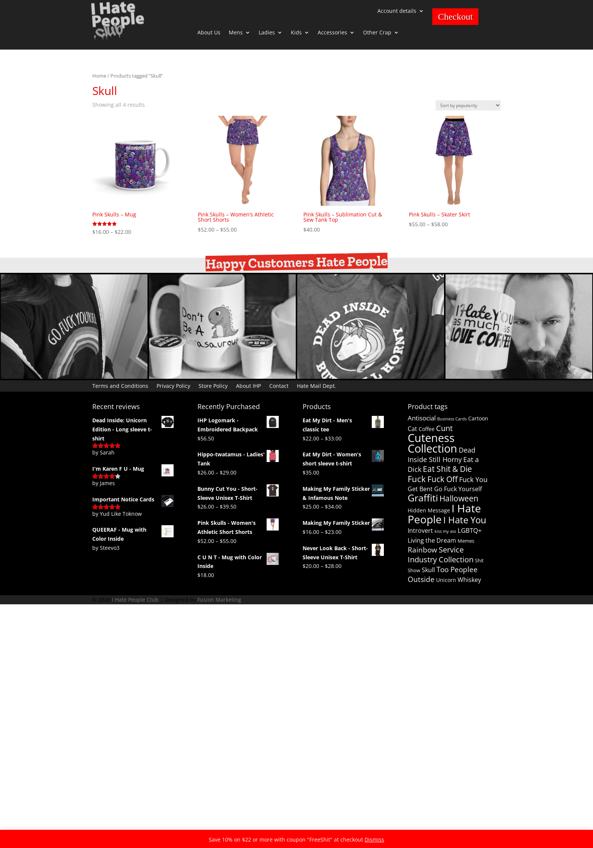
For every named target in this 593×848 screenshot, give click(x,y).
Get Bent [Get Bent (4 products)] (420, 489)
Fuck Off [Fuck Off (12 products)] (442, 479)
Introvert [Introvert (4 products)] (420, 530)
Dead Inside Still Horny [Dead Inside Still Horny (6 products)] (441, 454)
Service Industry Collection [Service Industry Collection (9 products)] (440, 555)
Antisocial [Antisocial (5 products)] (422, 418)
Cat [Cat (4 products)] (412, 429)
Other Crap (377, 33)
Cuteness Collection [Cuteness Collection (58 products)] (432, 443)
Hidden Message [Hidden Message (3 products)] (429, 510)
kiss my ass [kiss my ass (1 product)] (445, 531)
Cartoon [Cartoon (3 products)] (478, 418)
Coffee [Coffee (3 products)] (427, 429)
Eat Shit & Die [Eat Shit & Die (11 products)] (447, 469)
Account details (396, 11)
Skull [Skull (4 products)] (428, 570)
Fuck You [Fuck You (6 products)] (473, 479)
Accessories (332, 33)
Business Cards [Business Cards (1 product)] (452, 419)
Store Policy (213, 385)
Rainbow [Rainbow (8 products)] (422, 550)
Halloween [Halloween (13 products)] (458, 498)
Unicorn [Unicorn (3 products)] (446, 579)
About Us (208, 33)
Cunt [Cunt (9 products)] (444, 428)
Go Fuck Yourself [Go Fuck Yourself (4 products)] (458, 489)
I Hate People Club (135, 599)
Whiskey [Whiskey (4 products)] (469, 580)
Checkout (455, 17)
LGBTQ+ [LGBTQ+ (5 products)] (470, 530)
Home (99, 75)
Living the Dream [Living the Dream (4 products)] (432, 540)
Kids (296, 33)
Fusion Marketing (219, 599)
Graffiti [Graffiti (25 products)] (423, 498)
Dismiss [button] (374, 839)
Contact (279, 385)
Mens (236, 33)
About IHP (248, 385)
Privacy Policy (173, 385)
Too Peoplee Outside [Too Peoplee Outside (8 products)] (443, 574)
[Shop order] (468, 105)
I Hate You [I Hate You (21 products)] (464, 519)
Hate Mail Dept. (316, 385)
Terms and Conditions (120, 385)
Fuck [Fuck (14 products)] (417, 478)
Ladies (267, 33)
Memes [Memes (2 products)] (466, 540)
